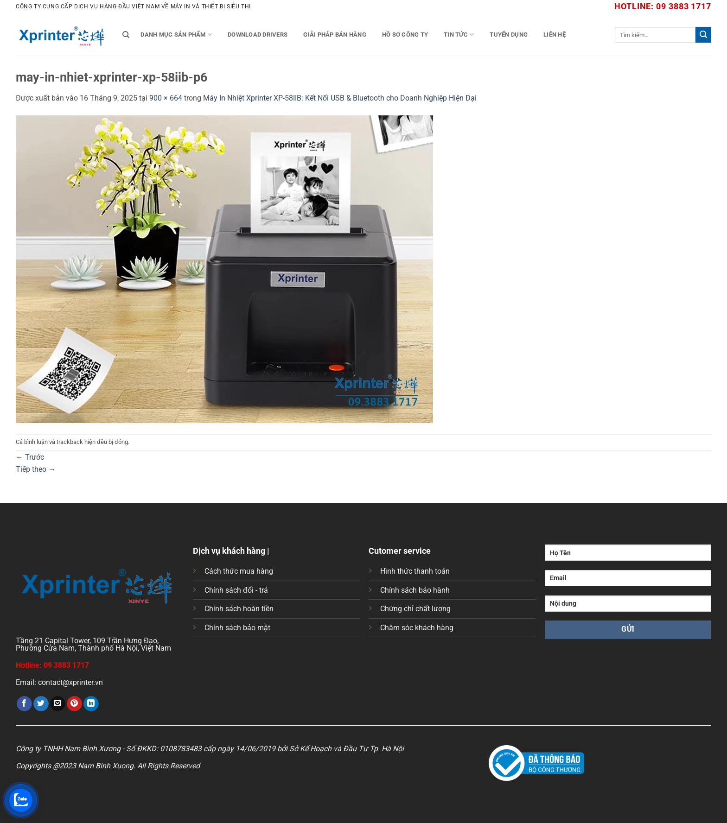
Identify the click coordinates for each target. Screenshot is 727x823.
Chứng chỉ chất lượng (415, 608)
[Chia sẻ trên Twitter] (41, 704)
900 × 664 (165, 98)
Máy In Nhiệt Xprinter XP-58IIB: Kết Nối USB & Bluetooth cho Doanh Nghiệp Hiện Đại (340, 98)
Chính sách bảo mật (237, 627)
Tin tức (459, 34)
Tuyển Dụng (509, 34)
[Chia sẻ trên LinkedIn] (91, 704)
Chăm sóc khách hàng (416, 627)
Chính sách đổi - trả (236, 590)
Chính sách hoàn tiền (239, 608)
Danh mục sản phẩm (176, 34)
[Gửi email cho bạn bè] (57, 704)
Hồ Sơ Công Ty (405, 34)
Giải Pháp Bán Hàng (334, 34)
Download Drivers (257, 34)
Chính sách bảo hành (415, 590)
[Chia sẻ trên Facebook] (24, 704)
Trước (30, 457)
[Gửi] (703, 35)
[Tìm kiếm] (125, 35)
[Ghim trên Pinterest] (74, 704)
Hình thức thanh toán (415, 571)
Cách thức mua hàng (238, 571)
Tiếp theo (36, 469)
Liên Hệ (554, 34)
